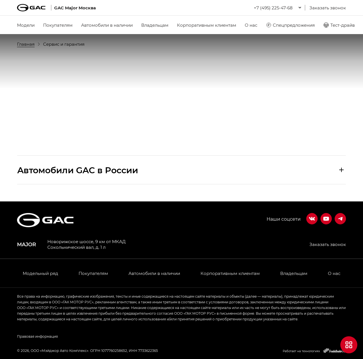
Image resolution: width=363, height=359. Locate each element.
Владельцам (154, 25)
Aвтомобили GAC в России (77, 170)
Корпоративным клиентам (206, 25)
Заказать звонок (327, 8)
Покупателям (58, 25)
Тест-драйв (339, 25)
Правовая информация (37, 336)
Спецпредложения (290, 25)
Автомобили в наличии (107, 25)
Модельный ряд (40, 273)
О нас (251, 25)
